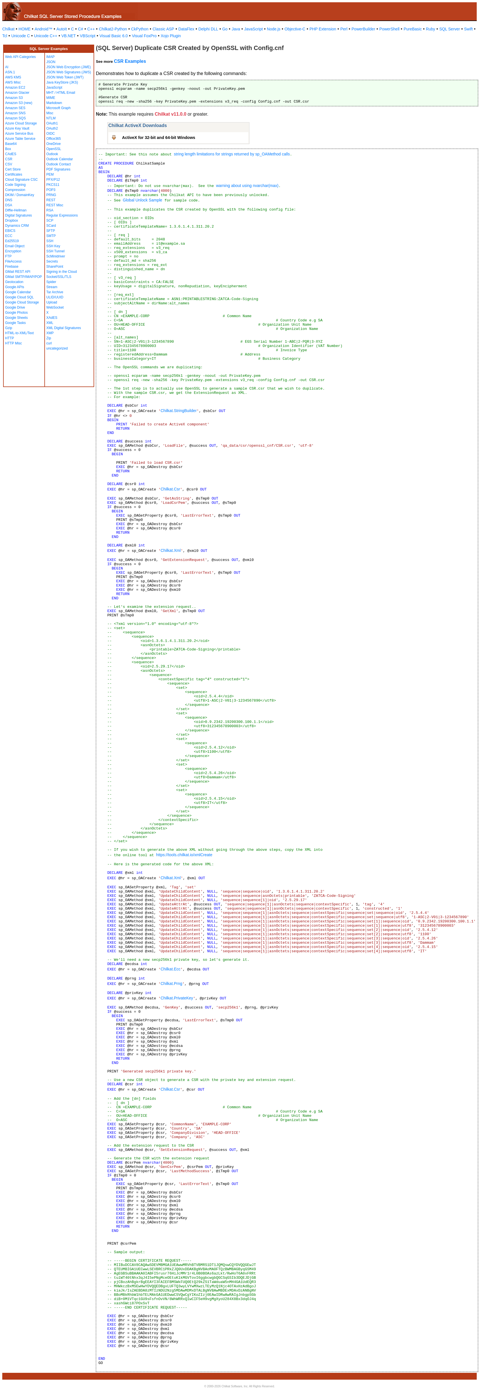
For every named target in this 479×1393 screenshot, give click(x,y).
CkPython (139, 29)
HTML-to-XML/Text (19, 333)
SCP (49, 221)
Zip (48, 338)
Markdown (54, 103)
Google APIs (14, 287)
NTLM (51, 118)
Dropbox (11, 221)
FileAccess (13, 261)
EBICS (10, 231)
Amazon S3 (14, 98)
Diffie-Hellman (15, 210)
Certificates (13, 174)
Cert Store (13, 169)
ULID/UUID (54, 297)
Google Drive (15, 307)
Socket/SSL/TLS (58, 277)
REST (50, 200)
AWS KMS (13, 77)
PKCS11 (52, 185)
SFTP (50, 231)
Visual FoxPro (144, 36)
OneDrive (53, 144)
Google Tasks (15, 323)
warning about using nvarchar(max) (247, 185)
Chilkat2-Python (113, 29)
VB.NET (68, 36)
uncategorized (57, 348)
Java (236, 29)
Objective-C (294, 29)
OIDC (50, 134)
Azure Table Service (20, 139)
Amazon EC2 (15, 88)
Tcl (4, 36)
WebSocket (55, 307)
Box (8, 149)
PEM (50, 174)
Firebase (11, 267)
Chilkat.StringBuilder (178, 410)
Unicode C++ (45, 36)
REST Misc (54, 205)
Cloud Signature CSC (21, 180)
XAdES (51, 318)
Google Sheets (16, 318)
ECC (8, 236)
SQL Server (449, 29)
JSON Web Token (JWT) (65, 77)
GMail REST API (17, 272)
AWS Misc (13, 82)
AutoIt (62, 29)
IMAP (50, 57)
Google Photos (16, 313)
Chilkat (8, 29)
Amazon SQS (15, 118)
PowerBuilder (363, 29)
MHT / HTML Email (60, 93)
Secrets (52, 261)
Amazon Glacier (17, 93)
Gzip (8, 328)
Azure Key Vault (17, 128)
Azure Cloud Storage (21, 123)
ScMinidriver (55, 256)
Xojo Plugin (171, 36)
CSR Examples (130, 61)
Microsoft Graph (58, 108)
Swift (468, 29)
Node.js (273, 29)
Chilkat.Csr (170, 489)
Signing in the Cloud (61, 272)
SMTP (51, 236)
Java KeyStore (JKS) (62, 82)
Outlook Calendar (59, 159)
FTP (8, 256)
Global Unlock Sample (142, 200)
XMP (50, 333)
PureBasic (413, 29)
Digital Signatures (18, 215)
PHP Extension (322, 29)
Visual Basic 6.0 (114, 36)
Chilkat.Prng (171, 983)
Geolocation (14, 282)
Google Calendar (18, 292)
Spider (51, 282)
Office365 (53, 139)
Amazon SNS (15, 113)
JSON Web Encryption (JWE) (68, 67)
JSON (50, 62)
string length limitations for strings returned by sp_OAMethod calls (232, 154)
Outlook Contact (58, 164)
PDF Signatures (58, 169)
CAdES (10, 154)
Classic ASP (163, 29)
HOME (24, 29)
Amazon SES (15, 108)
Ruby (430, 29)
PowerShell (389, 29)
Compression (15, 190)
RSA (49, 210)
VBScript (87, 36)
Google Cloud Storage (22, 302)
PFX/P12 (53, 180)
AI (6, 67)
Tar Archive (54, 292)
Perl (343, 29)
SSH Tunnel (55, 251)
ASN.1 (10, 72)
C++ (91, 29)
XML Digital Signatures (63, 328)
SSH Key (53, 246)
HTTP (9, 338)
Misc (49, 113)
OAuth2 (52, 128)
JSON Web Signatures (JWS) (68, 72)
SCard (51, 226)
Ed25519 (12, 241)
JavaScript (253, 29)
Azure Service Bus (19, 134)
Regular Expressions (62, 215)
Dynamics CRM (17, 226)
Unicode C (20, 36)
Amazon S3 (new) (18, 103)
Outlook (52, 154)
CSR (8, 159)
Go (225, 29)
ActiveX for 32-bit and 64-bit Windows (158, 137)
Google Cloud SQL (19, 297)
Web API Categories (20, 57)
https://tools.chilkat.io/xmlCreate (184, 855)
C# (80, 29)
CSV (8, 164)
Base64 (11, 144)
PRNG (51, 195)
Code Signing (15, 185)
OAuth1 (52, 123)
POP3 (50, 190)
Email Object (14, 246)
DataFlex (186, 29)
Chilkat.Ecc (170, 969)
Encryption (13, 251)
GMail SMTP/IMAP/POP (23, 277)
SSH (49, 241)
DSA (8, 205)
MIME (50, 98)
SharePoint (54, 267)
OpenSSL (53, 149)
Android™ (43, 29)
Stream (51, 287)
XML (49, 323)
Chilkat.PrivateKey (176, 998)
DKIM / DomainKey (19, 195)
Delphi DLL (208, 29)
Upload (51, 302)
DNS (8, 200)
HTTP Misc (13, 343)
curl (49, 343)
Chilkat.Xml (170, 550)
